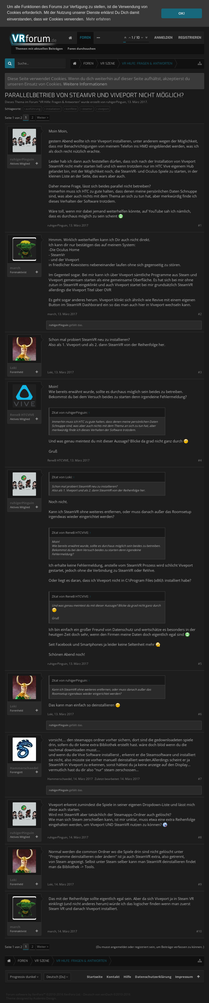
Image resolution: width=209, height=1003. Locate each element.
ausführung (32, 109)
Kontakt (113, 985)
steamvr (86, 109)
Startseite (95, 985)
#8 (200, 837)
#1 (200, 225)
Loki (13, 368)
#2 (200, 314)
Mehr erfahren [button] (98, 19)
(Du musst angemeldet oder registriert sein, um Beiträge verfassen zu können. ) (150, 947)
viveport (103, 109)
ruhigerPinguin (116, 102)
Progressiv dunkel (23, 985)
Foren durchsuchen (141, 49)
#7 (200, 779)
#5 (200, 664)
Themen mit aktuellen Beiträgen (98, 49)
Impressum (184, 985)
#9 (200, 884)
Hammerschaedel (24, 768)
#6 (200, 714)
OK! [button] (181, 13)
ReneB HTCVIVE (22, 415)
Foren (90, 37)
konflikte (70, 109)
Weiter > (42, 117)
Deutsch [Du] (55, 985)
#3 (200, 372)
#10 (199, 931)
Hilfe (127, 985)
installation (52, 109)
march (15, 268)
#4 (200, 460)
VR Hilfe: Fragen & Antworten (59, 102)
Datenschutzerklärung (153, 985)
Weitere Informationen (85, 84)
